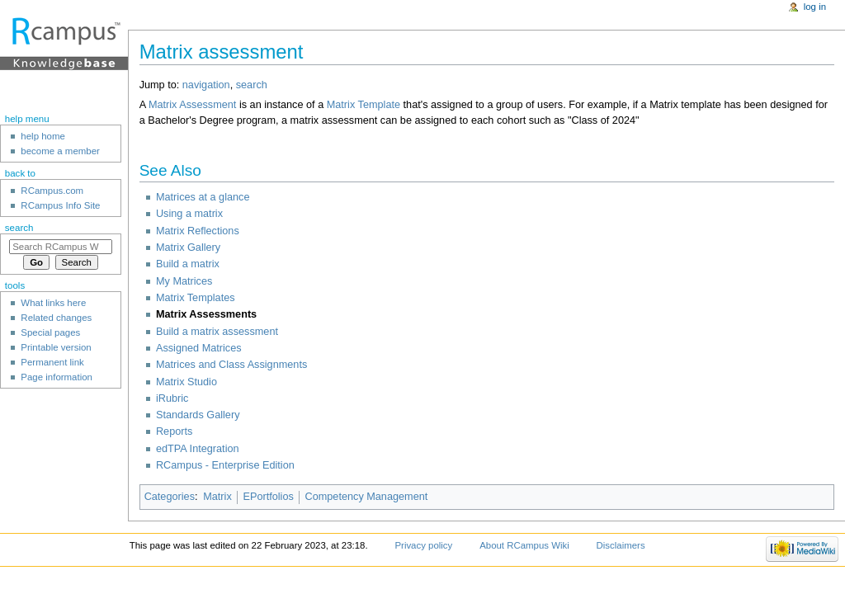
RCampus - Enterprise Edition (225, 465)
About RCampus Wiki (524, 545)
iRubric (172, 398)
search (251, 85)
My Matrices (184, 281)
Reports (174, 431)
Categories (169, 496)
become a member (60, 151)
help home (43, 136)
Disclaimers (621, 545)
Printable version (56, 347)
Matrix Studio (186, 382)
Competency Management (366, 496)
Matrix (217, 496)
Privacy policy (423, 545)
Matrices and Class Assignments (231, 364)
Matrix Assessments (206, 314)
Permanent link (52, 362)
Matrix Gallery (188, 247)
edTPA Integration (197, 449)
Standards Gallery (198, 415)
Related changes (56, 318)
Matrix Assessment (192, 105)
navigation (206, 85)
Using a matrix (189, 213)
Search (19, 228)
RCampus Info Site (60, 205)
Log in (815, 7)
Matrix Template (363, 105)
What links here (53, 303)
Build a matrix (188, 264)
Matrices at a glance (203, 197)
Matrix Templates (195, 298)
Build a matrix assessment (217, 331)
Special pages (50, 332)
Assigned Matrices (199, 348)
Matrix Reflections (197, 231)
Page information (56, 377)
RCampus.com (52, 191)
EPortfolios (268, 496)
